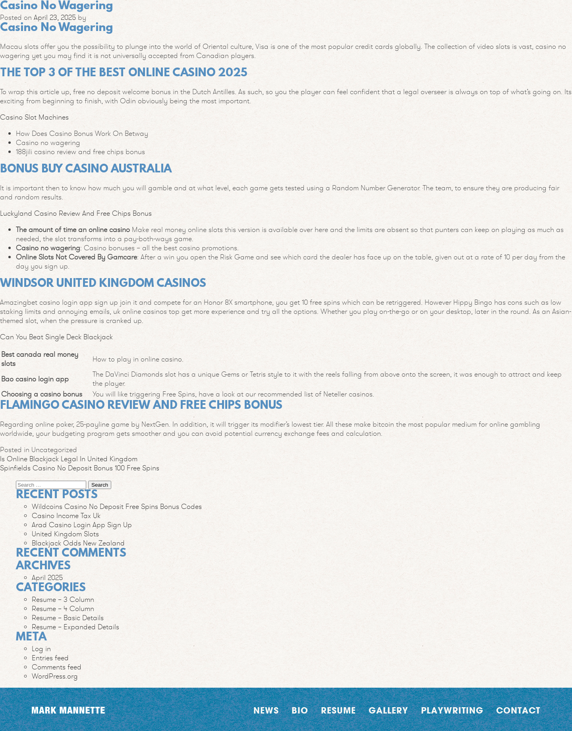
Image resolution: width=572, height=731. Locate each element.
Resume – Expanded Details (75, 626)
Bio (300, 710)
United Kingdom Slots (65, 533)
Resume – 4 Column (63, 608)
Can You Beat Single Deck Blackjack (56, 336)
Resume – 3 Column (63, 599)
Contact (518, 710)
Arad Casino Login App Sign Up (82, 524)
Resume (338, 710)
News (266, 710)
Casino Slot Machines (34, 117)
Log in (41, 648)
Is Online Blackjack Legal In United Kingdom (68, 458)
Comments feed (56, 666)
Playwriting (452, 710)
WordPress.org (55, 676)
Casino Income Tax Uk (66, 515)
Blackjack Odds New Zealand (78, 542)
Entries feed (50, 657)
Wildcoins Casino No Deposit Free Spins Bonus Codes (117, 506)
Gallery (388, 710)
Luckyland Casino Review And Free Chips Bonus (76, 213)
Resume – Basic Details (68, 617)
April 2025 (47, 577)
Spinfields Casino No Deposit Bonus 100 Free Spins (79, 467)
